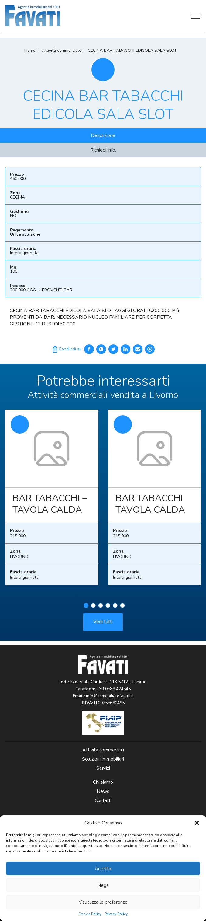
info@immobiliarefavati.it (110, 696)
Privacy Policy (116, 914)
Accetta (103, 869)
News (103, 791)
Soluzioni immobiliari (103, 759)
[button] (197, 823)
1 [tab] (86, 607)
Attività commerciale (61, 50)
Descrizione (103, 135)
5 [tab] (115, 607)
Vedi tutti (103, 623)
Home (30, 50)
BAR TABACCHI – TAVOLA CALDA (49, 506)
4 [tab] (107, 607)
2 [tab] (93, 607)
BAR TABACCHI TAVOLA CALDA (150, 506)
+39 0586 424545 (113, 689)
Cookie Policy (89, 914)
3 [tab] (100, 607)
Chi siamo (103, 782)
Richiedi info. (103, 150)
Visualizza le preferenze (103, 902)
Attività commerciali (103, 750)
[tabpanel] (51, 502)
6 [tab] (122, 607)
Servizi (103, 768)
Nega (103, 885)
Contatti (103, 800)
